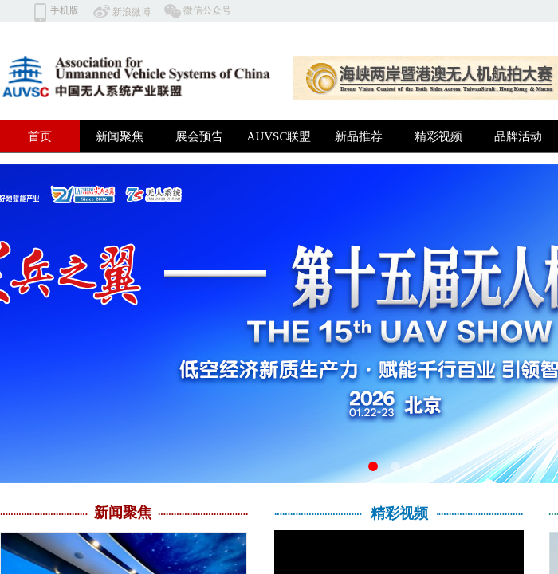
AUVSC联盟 (279, 136)
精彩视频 (438, 136)
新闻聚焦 (119, 136)
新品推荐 (359, 136)
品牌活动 (518, 136)
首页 (40, 136)
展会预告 (199, 136)
